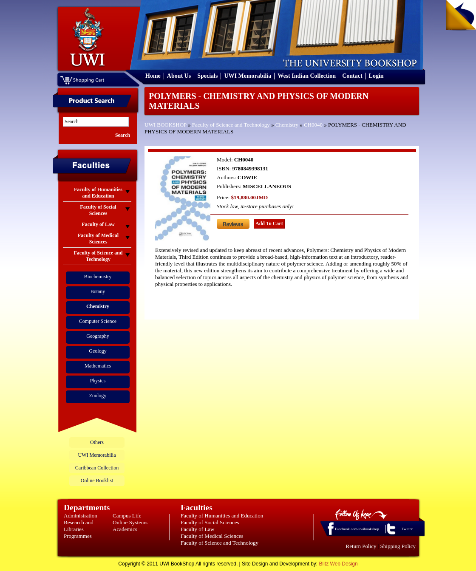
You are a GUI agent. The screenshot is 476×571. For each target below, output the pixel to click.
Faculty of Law (197, 529)
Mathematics (98, 366)
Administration (80, 515)
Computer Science (97, 321)
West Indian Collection (307, 76)
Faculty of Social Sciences (210, 522)
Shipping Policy (398, 546)
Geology (97, 351)
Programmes (78, 536)
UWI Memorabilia (247, 76)
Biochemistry (98, 277)
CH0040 (313, 125)
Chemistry (286, 125)
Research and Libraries (79, 525)
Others (97, 442)
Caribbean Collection (97, 468)
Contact (352, 76)
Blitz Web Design (338, 564)
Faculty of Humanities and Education (222, 515)
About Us (179, 76)
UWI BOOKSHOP (165, 125)
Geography (97, 336)
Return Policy (361, 546)
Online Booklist (97, 480)
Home (153, 76)
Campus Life (127, 515)
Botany (98, 291)
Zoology (98, 396)
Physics (98, 381)
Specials (207, 76)
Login (376, 76)
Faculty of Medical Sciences (212, 536)
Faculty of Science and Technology (231, 125)
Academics (125, 529)
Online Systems (130, 522)
